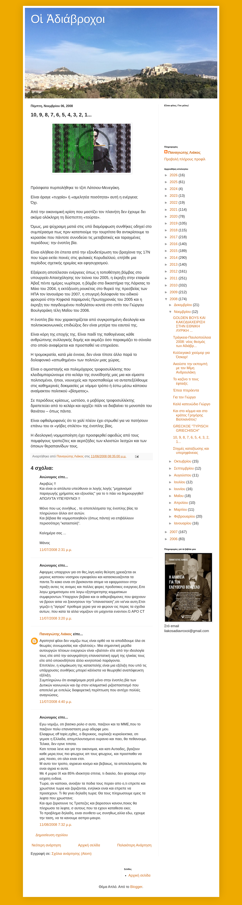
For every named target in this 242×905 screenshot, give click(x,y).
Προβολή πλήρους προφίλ (185, 159)
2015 (174, 251)
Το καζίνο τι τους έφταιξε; (186, 381)
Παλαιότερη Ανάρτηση (134, 845)
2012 (174, 271)
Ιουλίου (180, 482)
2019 (174, 223)
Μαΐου (179, 496)
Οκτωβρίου (183, 461)
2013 (174, 264)
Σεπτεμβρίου (184, 468)
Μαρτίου (181, 510)
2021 (174, 210)
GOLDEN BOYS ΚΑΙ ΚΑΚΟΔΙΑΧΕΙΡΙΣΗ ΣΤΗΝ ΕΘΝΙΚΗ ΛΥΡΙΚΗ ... (189, 324)
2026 (174, 175)
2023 (174, 196)
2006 (174, 539)
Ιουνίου (180, 489)
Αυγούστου (183, 475)
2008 (174, 299)
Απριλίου (181, 503)
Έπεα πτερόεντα (186, 390)
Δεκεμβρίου (183, 305)
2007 (174, 532)
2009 (174, 292)
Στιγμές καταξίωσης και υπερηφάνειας (191, 451)
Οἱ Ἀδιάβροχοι (68, 18)
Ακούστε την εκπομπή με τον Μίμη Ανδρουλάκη (190, 368)
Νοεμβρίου (183, 312)
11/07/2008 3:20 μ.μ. (56, 618)
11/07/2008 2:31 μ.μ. (56, 550)
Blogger (136, 887)
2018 (174, 230)
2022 (174, 202)
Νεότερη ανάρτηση (46, 845)
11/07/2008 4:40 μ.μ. (56, 702)
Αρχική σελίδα (89, 845)
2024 (174, 189)
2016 (174, 244)
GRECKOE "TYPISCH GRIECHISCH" (190, 428)
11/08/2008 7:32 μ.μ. (56, 825)
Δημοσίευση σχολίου (52, 835)
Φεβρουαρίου (185, 516)
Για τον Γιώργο (184, 397)
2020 (174, 216)
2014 (174, 258)
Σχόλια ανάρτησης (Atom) (72, 854)
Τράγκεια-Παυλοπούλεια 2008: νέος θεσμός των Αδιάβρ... (192, 341)
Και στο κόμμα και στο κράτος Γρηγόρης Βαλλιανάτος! (190, 415)
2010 (174, 285)
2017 (174, 237)
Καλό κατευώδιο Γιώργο (191, 404)
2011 (174, 278)
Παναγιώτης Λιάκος (56, 634)
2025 (174, 182)
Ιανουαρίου (183, 523)
